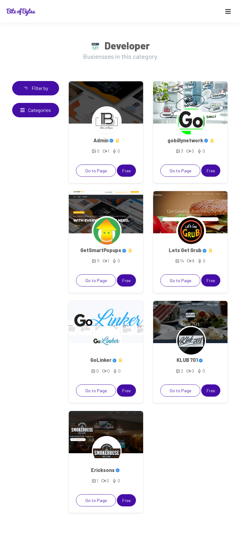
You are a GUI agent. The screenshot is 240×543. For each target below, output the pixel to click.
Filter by (35, 88)
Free (126, 170)
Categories (35, 110)
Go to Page (96, 170)
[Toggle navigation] (228, 11)
